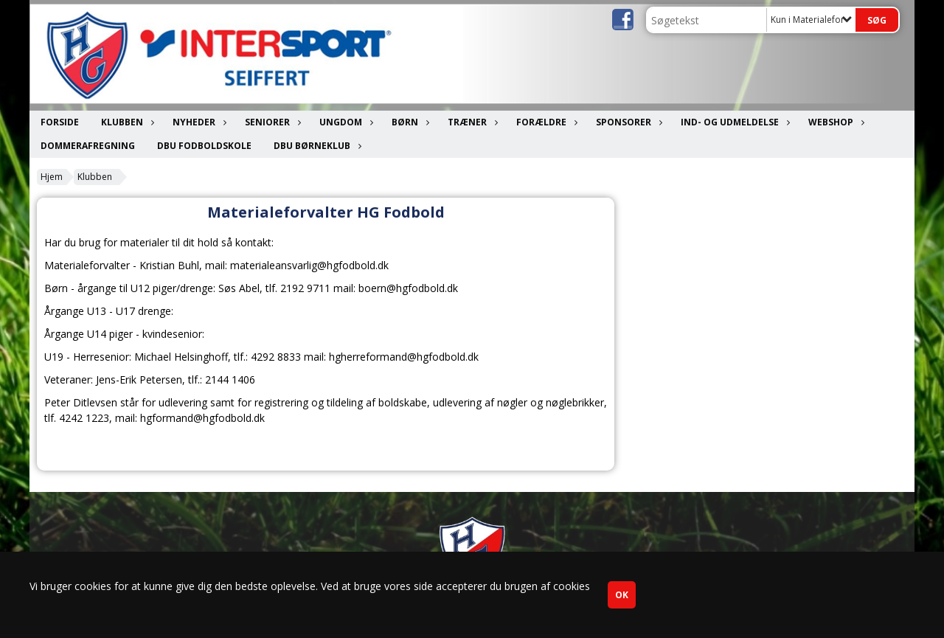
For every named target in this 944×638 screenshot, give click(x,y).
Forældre (545, 122)
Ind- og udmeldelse (733, 122)
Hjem (52, 176)
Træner (471, 122)
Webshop (834, 122)
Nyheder (198, 122)
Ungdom (344, 122)
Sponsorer (627, 122)
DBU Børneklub (316, 145)
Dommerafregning (88, 145)
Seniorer (271, 122)
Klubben (125, 122)
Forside (60, 122)
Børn (409, 122)
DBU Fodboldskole (204, 145)
